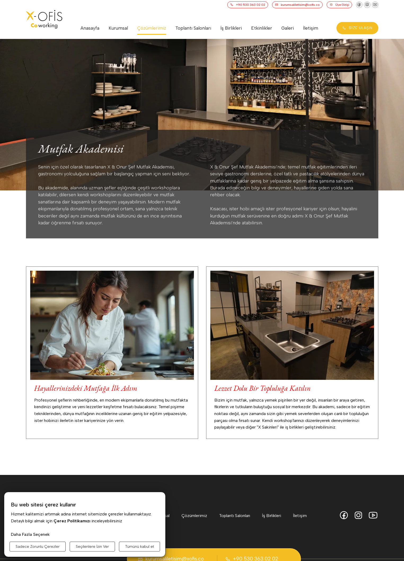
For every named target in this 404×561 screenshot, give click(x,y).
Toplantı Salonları (193, 28)
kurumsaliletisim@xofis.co (297, 5)
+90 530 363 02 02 (247, 5)
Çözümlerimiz (151, 28)
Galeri (287, 28)
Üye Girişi (339, 5)
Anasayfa (90, 28)
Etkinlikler (261, 28)
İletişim (310, 28)
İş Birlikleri (231, 28)
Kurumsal (118, 28)
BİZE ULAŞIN (357, 28)
